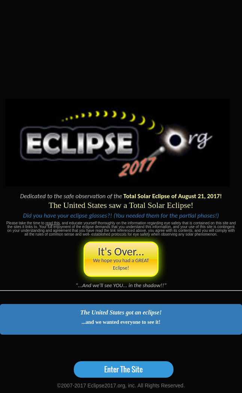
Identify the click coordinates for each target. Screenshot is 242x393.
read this (52, 223)
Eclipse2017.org (106, 386)
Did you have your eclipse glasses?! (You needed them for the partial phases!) (121, 215)
